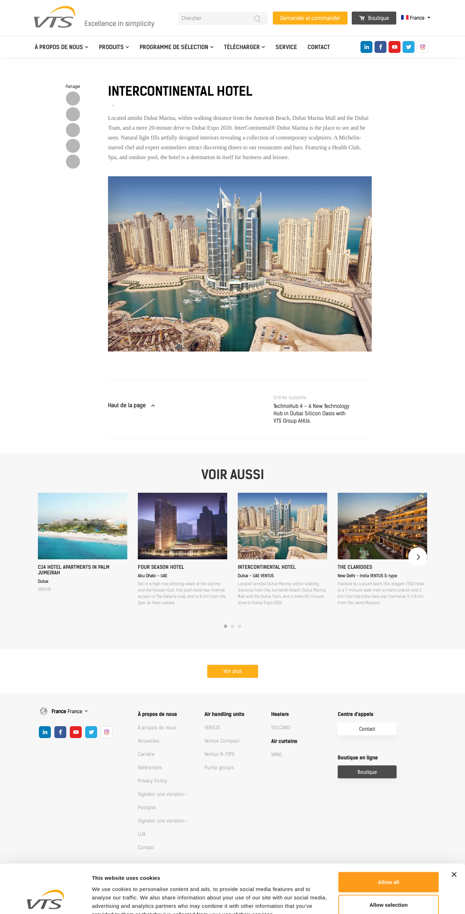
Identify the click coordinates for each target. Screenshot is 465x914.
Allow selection (388, 863)
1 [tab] (225, 626)
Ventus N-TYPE (219, 754)
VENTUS (212, 728)
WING (276, 755)
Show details (368, 900)
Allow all (388, 840)
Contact (319, 47)
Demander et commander (310, 18)
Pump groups (219, 768)
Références (150, 768)
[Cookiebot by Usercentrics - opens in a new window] (45, 900)
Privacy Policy (152, 781)
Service (286, 47)
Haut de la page (127, 405)
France (413, 18)
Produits (111, 47)
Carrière (146, 754)
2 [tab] (232, 626)
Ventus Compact (222, 741)
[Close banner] (454, 832)
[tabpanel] (82, 543)
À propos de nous (59, 47)
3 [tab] (239, 626)
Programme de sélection (174, 47)
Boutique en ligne (358, 758)
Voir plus (232, 671)
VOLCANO (280, 728)
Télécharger (242, 47)
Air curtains (284, 741)
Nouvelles (148, 741)
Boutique (374, 18)
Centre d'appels (355, 714)
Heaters (280, 714)
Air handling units (224, 714)
